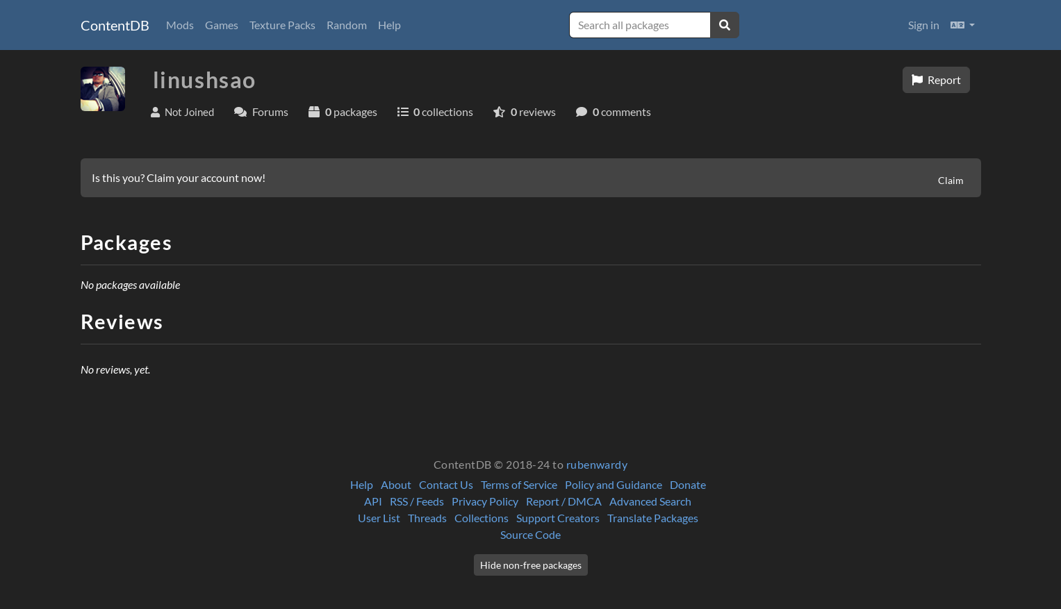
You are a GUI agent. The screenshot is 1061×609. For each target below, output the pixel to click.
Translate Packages (652, 517)
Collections (481, 517)
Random (347, 24)
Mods (180, 24)
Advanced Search (650, 501)
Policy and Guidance (613, 484)
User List (379, 517)
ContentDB (115, 25)
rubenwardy (597, 464)
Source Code (530, 534)
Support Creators (558, 517)
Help (389, 24)
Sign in (923, 24)
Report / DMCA (564, 501)
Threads (427, 517)
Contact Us (446, 484)
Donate (688, 484)
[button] (962, 25)
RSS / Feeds (417, 501)
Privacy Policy (485, 501)
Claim (951, 180)
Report (936, 79)
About (396, 484)
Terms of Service (519, 484)
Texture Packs (282, 24)
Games (221, 24)
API (373, 501)
